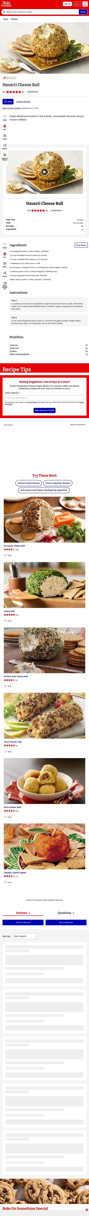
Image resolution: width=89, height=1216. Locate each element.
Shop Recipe (81, 245)
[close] (87, 1210)
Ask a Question (66, 922)
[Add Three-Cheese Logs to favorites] (5, 751)
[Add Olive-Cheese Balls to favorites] (5, 816)
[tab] (23, 913)
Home (5, 19)
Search (83, 12)
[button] (4, 127)
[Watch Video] (44, 172)
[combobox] (40, 12)
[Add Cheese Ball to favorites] (5, 620)
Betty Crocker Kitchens (12, 108)
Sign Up (67, 4)
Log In (77, 4)
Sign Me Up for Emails (44, 410)
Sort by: (6, 936)
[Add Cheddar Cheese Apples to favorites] (5, 882)
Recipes (14, 19)
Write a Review (23, 922)
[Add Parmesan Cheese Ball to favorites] (5, 555)
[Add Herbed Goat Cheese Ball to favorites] (5, 686)
